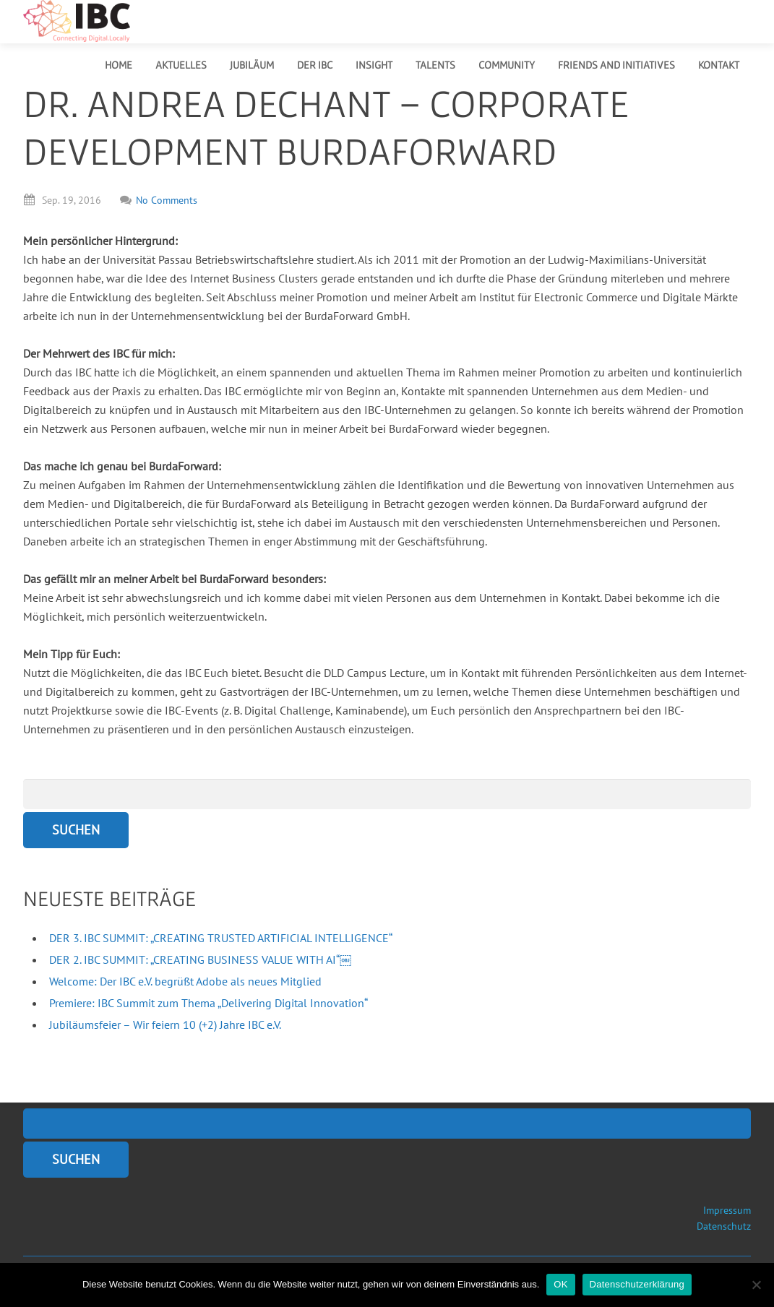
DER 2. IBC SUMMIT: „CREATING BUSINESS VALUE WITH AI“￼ (200, 959)
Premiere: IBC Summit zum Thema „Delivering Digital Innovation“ (208, 1003)
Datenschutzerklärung (637, 1284)
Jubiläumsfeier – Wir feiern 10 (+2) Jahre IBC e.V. (165, 1024)
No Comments (158, 200)
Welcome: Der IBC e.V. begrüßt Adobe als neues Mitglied (185, 981)
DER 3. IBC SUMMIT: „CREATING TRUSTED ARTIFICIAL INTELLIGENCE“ (220, 938)
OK (560, 1284)
